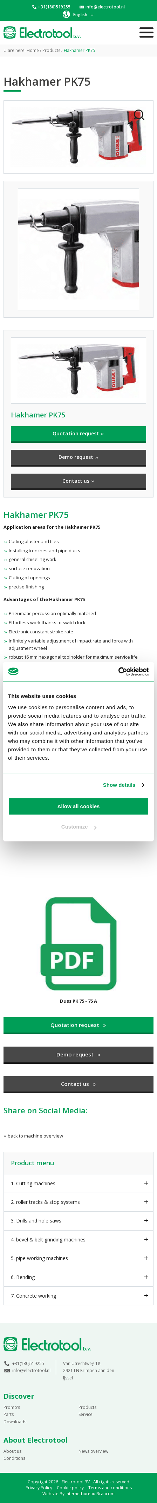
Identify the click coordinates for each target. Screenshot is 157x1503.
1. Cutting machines (33, 1183)
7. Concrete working (33, 1295)
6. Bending (23, 1277)
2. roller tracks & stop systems (45, 1202)
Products (87, 1407)
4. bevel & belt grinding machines (48, 1239)
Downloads (15, 1422)
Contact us (78, 480)
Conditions (14, 1458)
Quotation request (78, 433)
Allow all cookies (78, 806)
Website (50, 1494)
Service (85, 1414)
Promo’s (12, 1407)
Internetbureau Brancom (90, 1494)
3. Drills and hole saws (36, 1220)
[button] (78, 14)
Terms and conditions (110, 1488)
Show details (119, 785)
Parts (9, 1414)
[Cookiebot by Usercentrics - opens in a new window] (118, 671)
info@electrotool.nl (105, 7)
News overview (93, 1451)
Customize (78, 827)
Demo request (79, 457)
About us (12, 1451)
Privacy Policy (39, 1488)
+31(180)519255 (54, 7)
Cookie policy (70, 1488)
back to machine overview (33, 1136)
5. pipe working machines (39, 1258)
